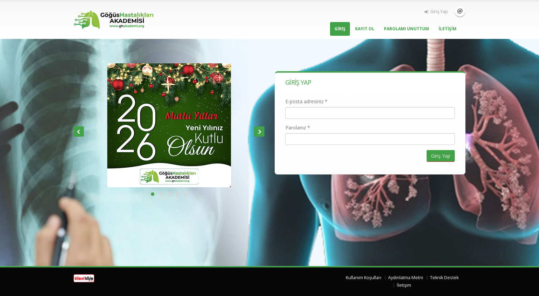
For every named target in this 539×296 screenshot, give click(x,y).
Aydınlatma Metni (405, 278)
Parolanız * (297, 127)
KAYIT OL (364, 29)
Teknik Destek (444, 278)
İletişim (460, 11)
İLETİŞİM (447, 29)
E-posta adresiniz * (306, 101)
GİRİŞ (339, 29)
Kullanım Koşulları (363, 278)
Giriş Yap (436, 11)
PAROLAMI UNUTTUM (406, 29)
